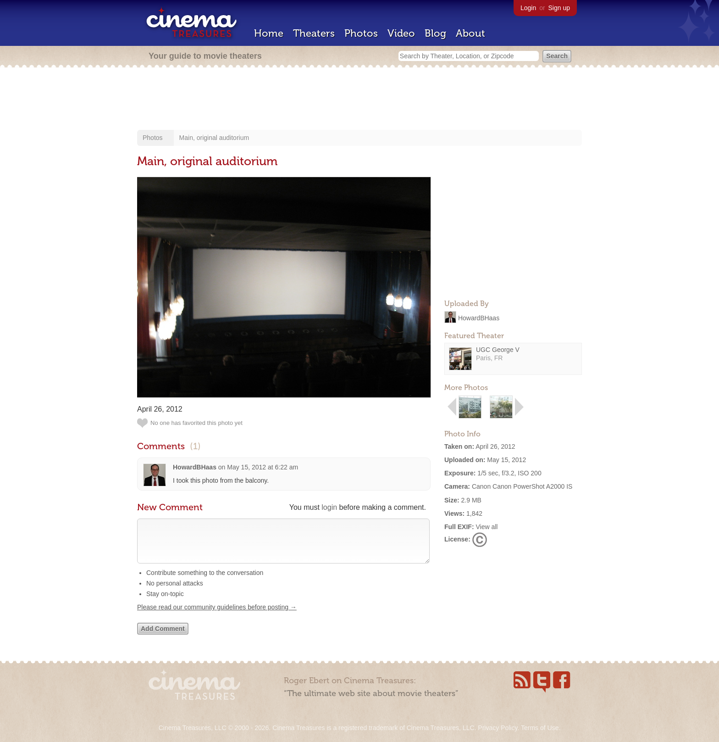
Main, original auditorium (214, 137)
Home (268, 33)
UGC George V (498, 349)
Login (528, 7)
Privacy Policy (497, 727)
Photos (361, 33)
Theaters (314, 33)
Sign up (559, 7)
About (470, 33)
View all (487, 526)
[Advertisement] (359, 99)
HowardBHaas (478, 317)
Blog (435, 33)
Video (401, 33)
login (329, 507)
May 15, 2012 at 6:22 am (262, 467)
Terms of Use (540, 727)
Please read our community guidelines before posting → (217, 616)
